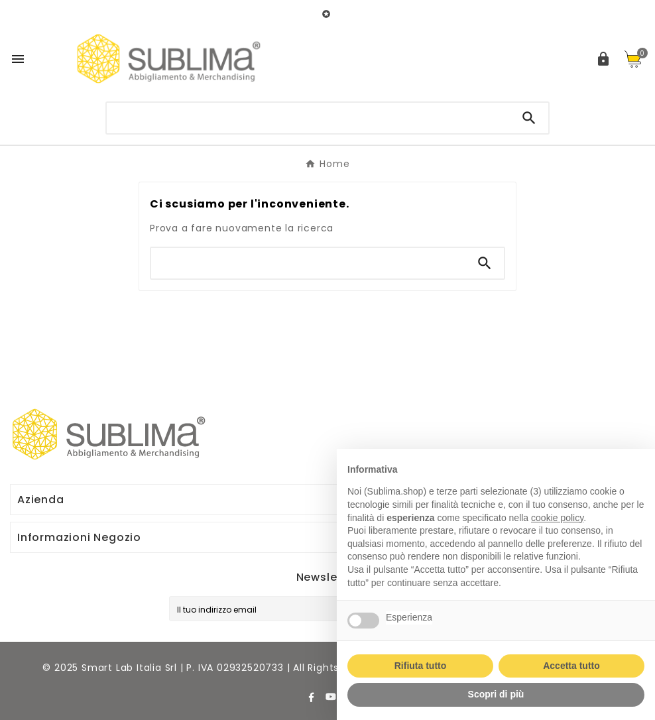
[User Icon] (603, 59)
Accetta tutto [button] (571, 665)
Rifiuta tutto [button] (420, 665)
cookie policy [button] (557, 517)
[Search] (529, 118)
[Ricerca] (308, 117)
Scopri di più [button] (496, 694)
